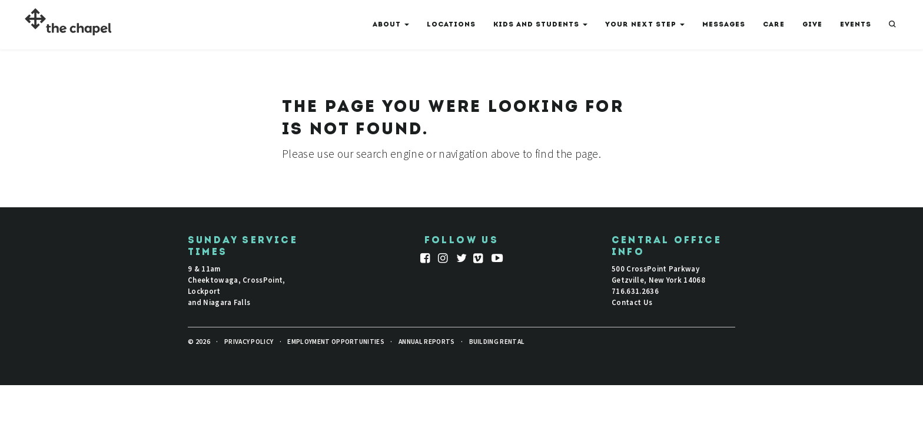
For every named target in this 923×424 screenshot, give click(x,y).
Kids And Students (540, 27)
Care (774, 24)
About (391, 27)
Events (855, 24)
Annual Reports (426, 341)
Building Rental (497, 341)
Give (812, 24)
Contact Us (632, 302)
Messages (723, 24)
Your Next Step (645, 27)
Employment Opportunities (335, 341)
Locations (451, 24)
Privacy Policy (248, 341)
